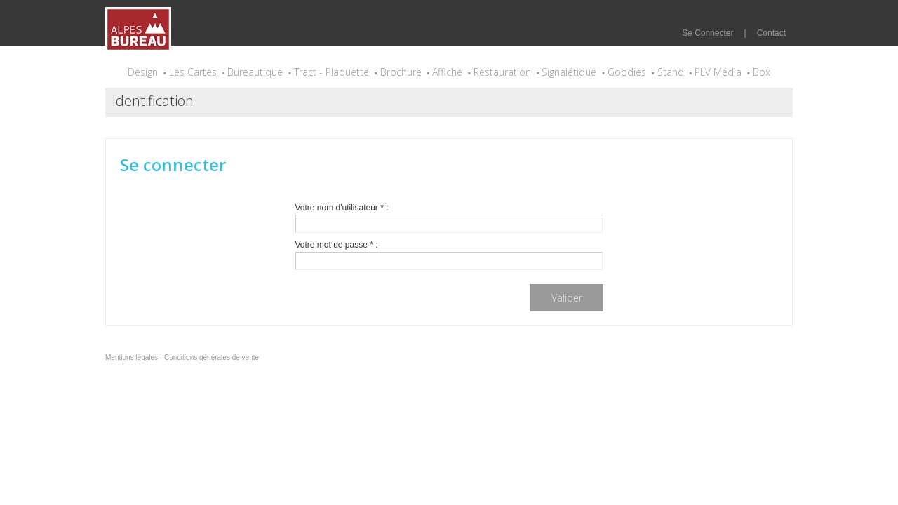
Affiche (447, 72)
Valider (566, 297)
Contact (771, 33)
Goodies (627, 72)
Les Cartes (193, 72)
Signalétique (569, 72)
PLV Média (718, 72)
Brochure (401, 72)
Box (761, 72)
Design (143, 72)
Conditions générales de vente (211, 357)
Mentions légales (131, 357)
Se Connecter (707, 33)
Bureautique (255, 72)
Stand (670, 72)
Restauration (502, 72)
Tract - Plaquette (331, 72)
